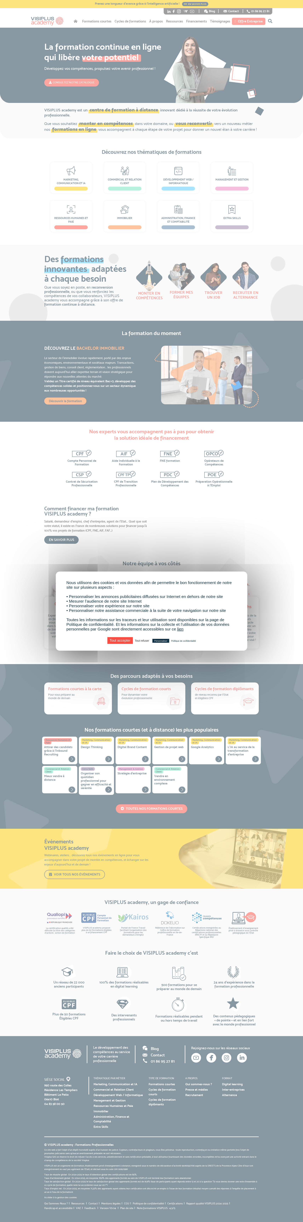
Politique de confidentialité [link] (183, 641)
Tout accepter (120, 640)
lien (180, 629)
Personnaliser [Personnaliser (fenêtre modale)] (160, 641)
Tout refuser (142, 640)
